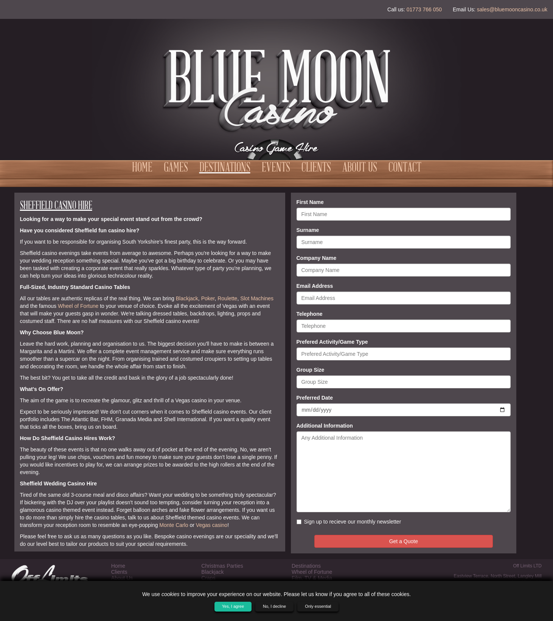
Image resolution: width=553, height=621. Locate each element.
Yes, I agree (233, 606)
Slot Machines (256, 298)
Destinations (224, 168)
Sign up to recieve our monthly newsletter (349, 522)
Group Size (311, 370)
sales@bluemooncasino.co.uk (512, 9)
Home (142, 168)
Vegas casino (211, 525)
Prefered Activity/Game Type (332, 342)
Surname (308, 230)
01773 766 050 (424, 9)
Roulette (227, 298)
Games (176, 168)
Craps (208, 578)
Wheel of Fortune (78, 306)
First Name (310, 202)
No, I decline (274, 606)
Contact (404, 168)
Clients (316, 168)
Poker (208, 298)
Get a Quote (403, 541)
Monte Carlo (173, 525)
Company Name (317, 258)
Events (276, 168)
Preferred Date (315, 398)
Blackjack (187, 298)
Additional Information (325, 426)
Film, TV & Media (312, 578)
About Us (359, 168)
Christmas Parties (222, 566)
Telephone (310, 314)
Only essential (318, 606)
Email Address (315, 286)
